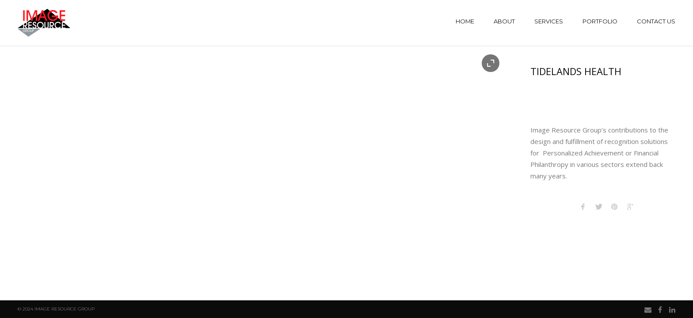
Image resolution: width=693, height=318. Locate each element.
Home (465, 21)
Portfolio (600, 21)
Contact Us (656, 21)
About (504, 21)
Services (548, 21)
